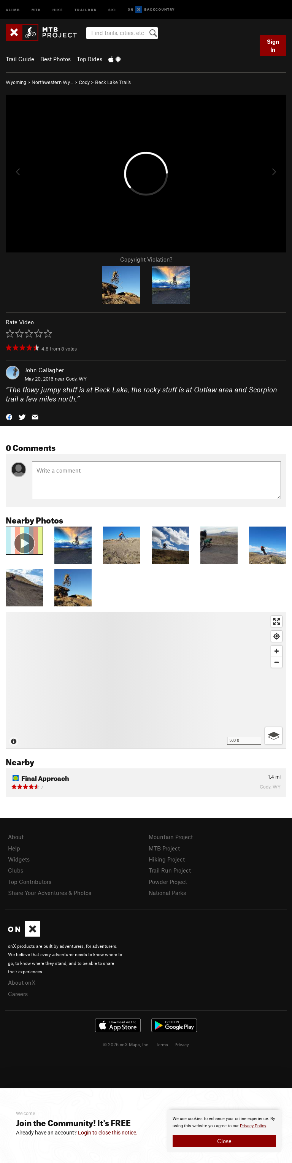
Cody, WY (76, 379)
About (16, 836)
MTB (36, 9)
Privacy (182, 1044)
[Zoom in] (276, 651)
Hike (57, 9)
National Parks (167, 892)
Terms (162, 1044)
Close (224, 1141)
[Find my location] (276, 636)
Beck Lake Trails (113, 82)
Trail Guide (20, 59)
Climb (13, 9)
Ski (112, 9)
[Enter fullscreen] (276, 621)
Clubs (15, 870)
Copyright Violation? (146, 259)
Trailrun (86, 9)
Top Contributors (29, 881)
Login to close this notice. (108, 1133)
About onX (21, 982)
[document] (224, 1131)
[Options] (273, 735)
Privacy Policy (253, 1125)
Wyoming (16, 82)
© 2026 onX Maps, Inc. (126, 1044)
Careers (18, 993)
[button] (9, 416)
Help (14, 848)
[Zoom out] (276, 662)
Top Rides (89, 59)
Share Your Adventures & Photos (49, 892)
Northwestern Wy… (52, 82)
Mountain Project (171, 836)
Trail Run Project (170, 870)
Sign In (273, 45)
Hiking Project (167, 859)
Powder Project (168, 881)
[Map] (146, 680)
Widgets (19, 859)
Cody (84, 82)
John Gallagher (44, 370)
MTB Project (164, 848)
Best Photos (55, 59)
